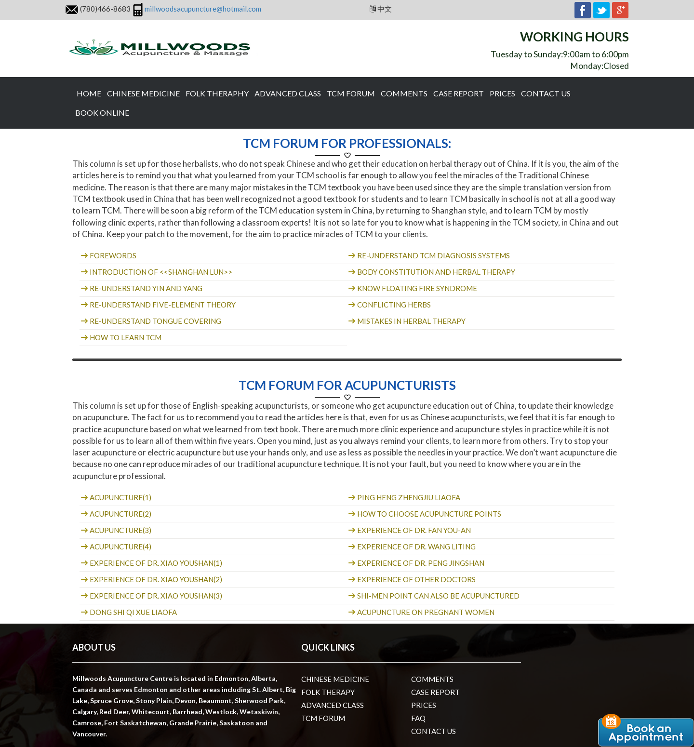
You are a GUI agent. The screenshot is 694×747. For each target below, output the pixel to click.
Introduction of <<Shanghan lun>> (160, 271)
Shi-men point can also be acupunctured (438, 595)
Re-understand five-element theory (162, 304)
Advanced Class (287, 93)
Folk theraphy (217, 93)
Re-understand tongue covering (154, 321)
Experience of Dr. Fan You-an (413, 530)
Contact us (546, 93)
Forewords (112, 255)
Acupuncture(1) (119, 497)
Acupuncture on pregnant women (425, 612)
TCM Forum (351, 93)
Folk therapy (328, 692)
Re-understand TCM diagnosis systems (433, 255)
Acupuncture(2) (119, 513)
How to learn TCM (124, 337)
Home (89, 93)
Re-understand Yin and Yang (145, 288)
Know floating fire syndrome (416, 288)
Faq (418, 718)
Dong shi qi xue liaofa (132, 612)
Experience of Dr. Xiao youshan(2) (155, 579)
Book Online (102, 112)
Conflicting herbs (393, 304)
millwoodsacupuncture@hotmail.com (203, 8)
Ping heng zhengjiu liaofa (408, 497)
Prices (502, 93)
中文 (384, 8)
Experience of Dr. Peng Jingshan (420, 563)
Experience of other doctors (416, 579)
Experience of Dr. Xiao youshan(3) (155, 595)
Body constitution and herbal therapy (435, 271)
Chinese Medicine (143, 93)
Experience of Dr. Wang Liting (416, 546)
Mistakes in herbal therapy (411, 321)
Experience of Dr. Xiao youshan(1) (155, 563)
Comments (404, 93)
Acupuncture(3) (119, 530)
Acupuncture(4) (119, 546)
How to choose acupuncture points (428, 513)
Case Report (458, 93)
